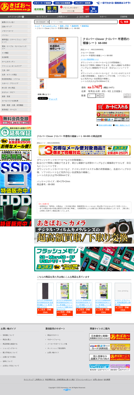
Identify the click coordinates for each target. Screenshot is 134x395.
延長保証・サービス (9, 110)
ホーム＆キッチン (8, 62)
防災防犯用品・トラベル (11, 79)
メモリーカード (7, 31)
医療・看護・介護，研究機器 (12, 105)
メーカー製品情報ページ (90, 59)
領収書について (8, 335)
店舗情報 (123, 17)
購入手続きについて (10, 353)
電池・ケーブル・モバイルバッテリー (14, 47)
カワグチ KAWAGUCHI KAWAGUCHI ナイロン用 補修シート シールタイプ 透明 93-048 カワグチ (64, 304)
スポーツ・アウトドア (10, 83)
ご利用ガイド (62, 17)
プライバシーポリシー (84, 379)
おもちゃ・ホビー (8, 92)
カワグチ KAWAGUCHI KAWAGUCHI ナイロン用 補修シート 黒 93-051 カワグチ (103, 303)
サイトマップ (41, 17)
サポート (103, 17)
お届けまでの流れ (9, 357)
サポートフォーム (54, 339)
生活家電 (5, 57)
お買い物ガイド (53, 353)
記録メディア (7, 27)
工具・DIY (6, 70)
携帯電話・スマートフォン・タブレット (14, 41)
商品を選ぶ (7, 339)
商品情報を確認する (10, 344)
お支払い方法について (11, 366)
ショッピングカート (10, 348)
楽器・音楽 (6, 96)
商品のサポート (53, 335)
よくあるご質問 (83, 17)
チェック (53, 99)
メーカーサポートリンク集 (57, 344)
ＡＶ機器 (5, 53)
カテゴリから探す (16, 17)
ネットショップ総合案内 (56, 348)
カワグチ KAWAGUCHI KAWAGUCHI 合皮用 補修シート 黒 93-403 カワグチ (45, 303)
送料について (8, 361)
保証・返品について (122, 125)
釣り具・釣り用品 (8, 88)
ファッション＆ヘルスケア (12, 66)
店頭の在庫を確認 (105, 125)
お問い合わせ (98, 379)
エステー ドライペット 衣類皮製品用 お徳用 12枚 (123, 302)
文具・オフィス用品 (9, 75)
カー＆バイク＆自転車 (10, 101)
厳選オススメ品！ (8, 22)
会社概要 (107, 379)
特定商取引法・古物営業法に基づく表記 (60, 379)
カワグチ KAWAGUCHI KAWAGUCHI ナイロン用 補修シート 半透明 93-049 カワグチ (84, 303)
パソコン (5, 35)
